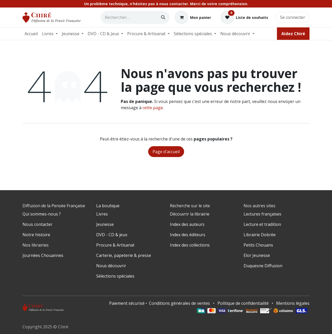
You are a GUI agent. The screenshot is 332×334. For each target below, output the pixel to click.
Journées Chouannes (42, 255)
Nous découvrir (111, 266)
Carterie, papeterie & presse (123, 255)
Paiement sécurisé (127, 303)
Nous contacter (37, 224)
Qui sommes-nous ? (41, 214)
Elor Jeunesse (257, 255)
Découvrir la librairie (189, 214)
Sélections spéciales (115, 276)
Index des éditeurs (187, 234)
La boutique (107, 206)
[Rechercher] (163, 17)
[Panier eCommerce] (193, 17)
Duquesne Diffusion (263, 266)
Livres (102, 214)
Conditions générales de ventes (179, 303)
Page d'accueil (166, 151)
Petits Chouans (258, 245)
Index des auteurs (187, 224)
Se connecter (292, 17)
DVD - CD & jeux (111, 234)
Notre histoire (36, 234)
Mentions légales (293, 303)
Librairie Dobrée (260, 234)
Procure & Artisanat (115, 245)
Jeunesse (105, 224)
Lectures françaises (262, 214)
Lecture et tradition (262, 224)
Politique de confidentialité (243, 303)
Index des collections (190, 245)
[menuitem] (31, 33)
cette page (152, 107)
